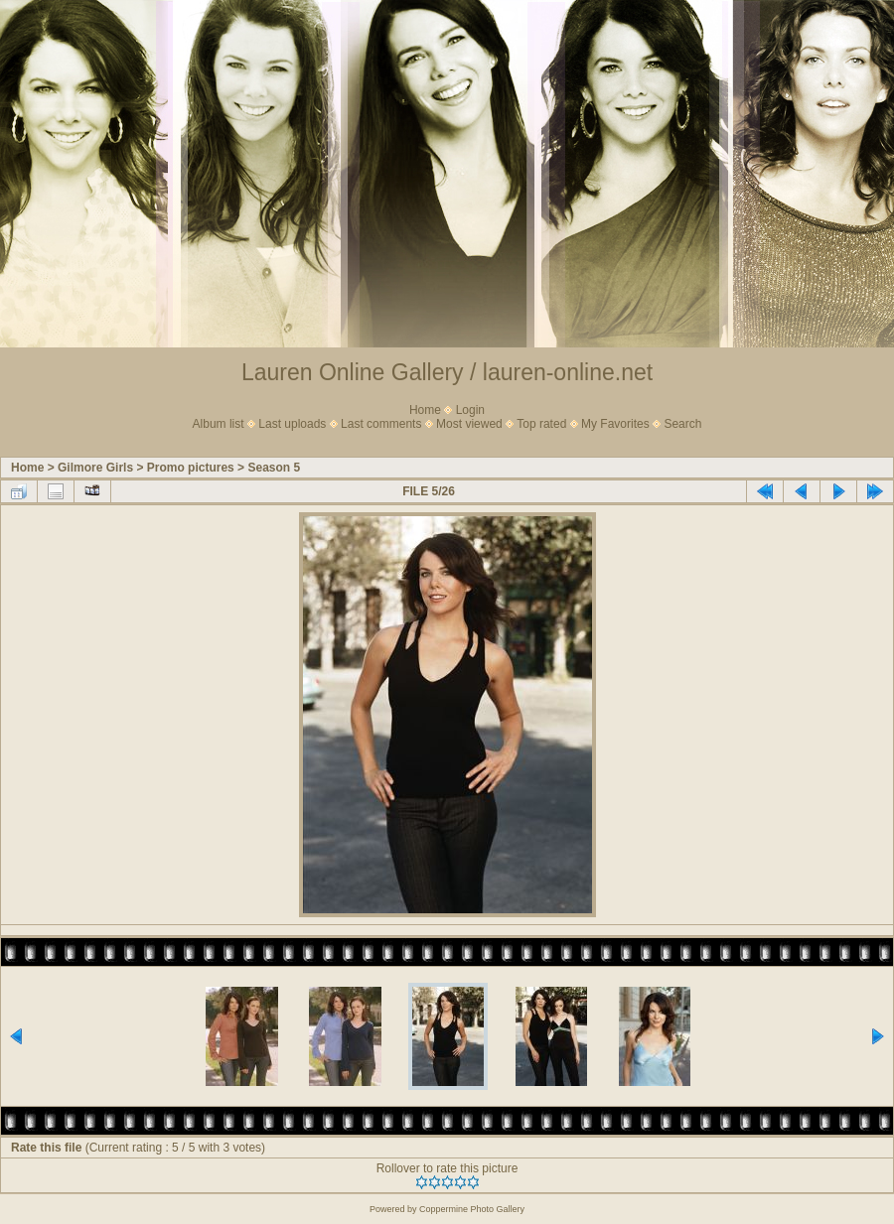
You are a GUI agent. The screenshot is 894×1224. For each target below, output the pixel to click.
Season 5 (273, 468)
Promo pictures (190, 468)
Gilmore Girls (95, 468)
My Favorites (615, 424)
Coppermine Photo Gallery (471, 1209)
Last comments (381, 424)
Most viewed (469, 424)
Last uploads (292, 424)
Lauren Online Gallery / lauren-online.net (447, 372)
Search (682, 424)
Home (425, 410)
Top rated (541, 424)
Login (470, 410)
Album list (218, 424)
